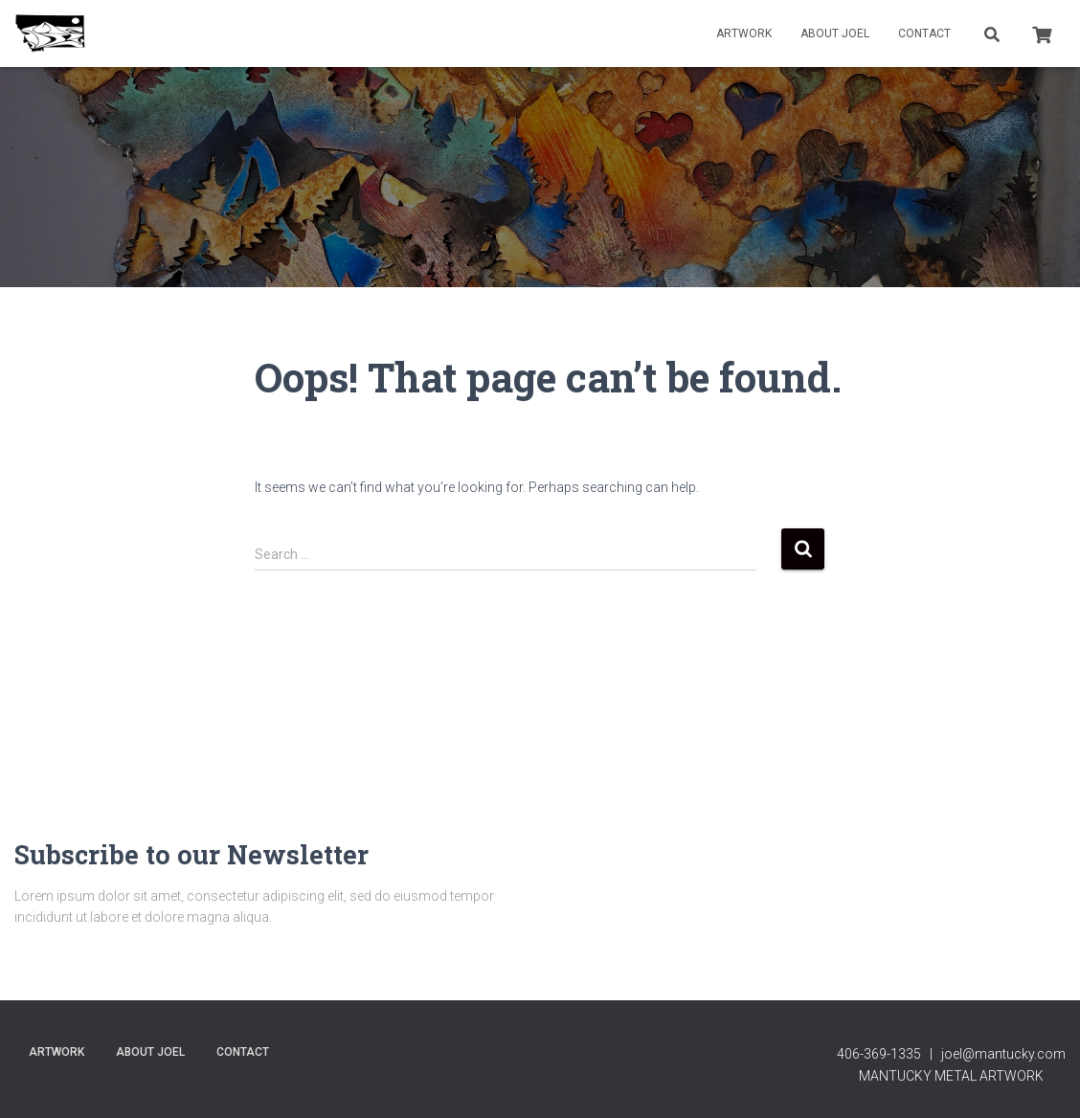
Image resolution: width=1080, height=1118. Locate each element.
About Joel (834, 33)
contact (924, 33)
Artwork (744, 33)
